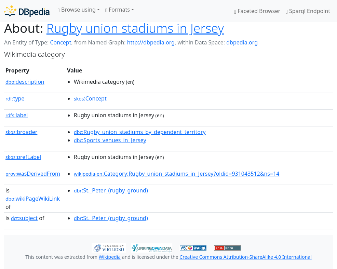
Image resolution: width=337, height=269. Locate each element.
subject (24, 218)
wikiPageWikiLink (32, 198)
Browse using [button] (77, 9)
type (15, 98)
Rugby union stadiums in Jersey (135, 28)
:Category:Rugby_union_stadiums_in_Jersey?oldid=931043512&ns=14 (176, 173)
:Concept (90, 98)
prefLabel (23, 157)
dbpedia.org (242, 42)
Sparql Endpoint (308, 11)
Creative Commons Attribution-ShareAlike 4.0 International (245, 257)
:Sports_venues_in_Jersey (110, 140)
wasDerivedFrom (32, 173)
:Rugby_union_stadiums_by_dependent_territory (140, 132)
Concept (60, 42)
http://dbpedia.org (151, 42)
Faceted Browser (257, 11)
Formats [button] (117, 9)
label (16, 115)
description (24, 81)
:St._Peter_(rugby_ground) (111, 190)
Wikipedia (110, 257)
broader (21, 132)
